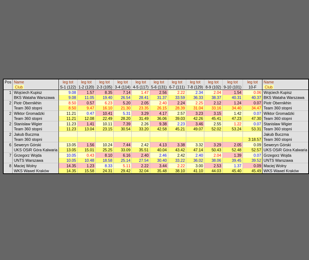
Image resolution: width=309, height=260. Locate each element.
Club (19, 87)
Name (19, 82)
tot (71, 82)
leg (65, 82)
